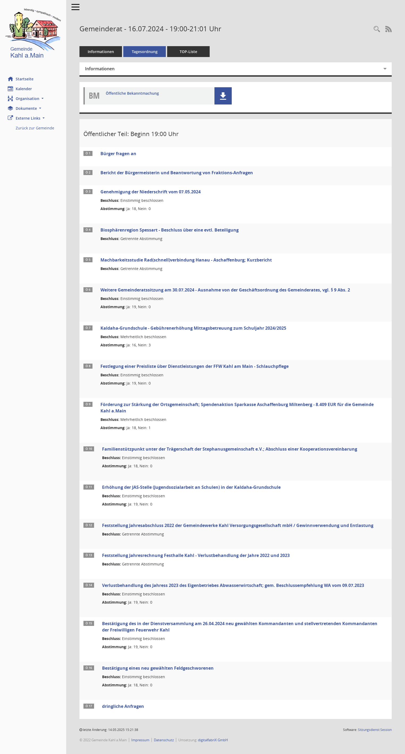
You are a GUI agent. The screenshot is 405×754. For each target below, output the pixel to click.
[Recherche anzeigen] (377, 29)
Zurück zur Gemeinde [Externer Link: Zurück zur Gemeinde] (35, 127)
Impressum (141, 740)
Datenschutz (164, 740)
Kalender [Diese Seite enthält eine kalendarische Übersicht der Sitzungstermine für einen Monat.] (20, 88)
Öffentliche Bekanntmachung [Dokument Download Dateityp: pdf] (132, 93)
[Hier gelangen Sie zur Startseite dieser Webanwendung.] (33, 34)
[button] (33, 98)
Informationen (101, 51)
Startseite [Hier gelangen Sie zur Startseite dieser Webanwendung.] (21, 78)
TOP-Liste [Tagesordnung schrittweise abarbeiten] (188, 51)
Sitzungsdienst (375, 729)
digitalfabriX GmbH (213, 740)
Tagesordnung (145, 51)
